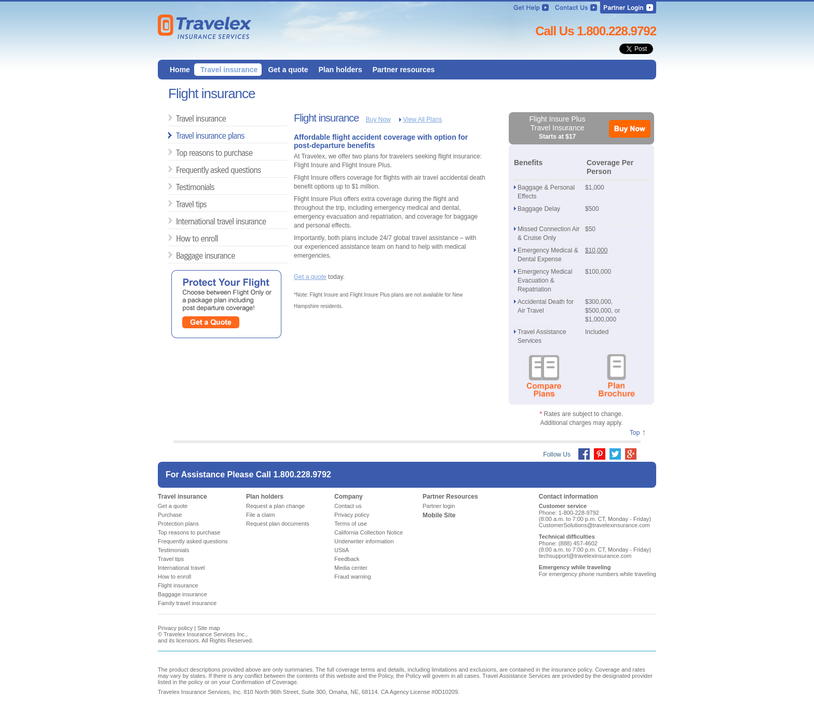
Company (348, 496)
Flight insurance (178, 585)
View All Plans (422, 119)
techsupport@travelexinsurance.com (585, 556)
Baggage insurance (180, 255)
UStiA (341, 550)
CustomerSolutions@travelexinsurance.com (594, 525)
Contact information (568, 496)
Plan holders (264, 496)
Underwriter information (364, 541)
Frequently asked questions (180, 169)
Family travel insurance (187, 603)
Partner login (439, 506)
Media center (351, 568)
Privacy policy (351, 515)
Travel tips (180, 203)
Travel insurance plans (180, 135)
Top (635, 432)
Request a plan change (275, 506)
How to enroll (180, 238)
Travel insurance (180, 118)
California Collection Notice (368, 532)
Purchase (170, 515)
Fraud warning (352, 576)
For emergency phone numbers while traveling (597, 574)
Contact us (348, 506)
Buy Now (378, 119)
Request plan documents (277, 523)
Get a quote (310, 276)
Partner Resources (450, 496)
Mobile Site (439, 515)
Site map (208, 628)
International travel (181, 568)
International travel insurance (180, 221)
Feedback (346, 559)
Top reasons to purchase (180, 152)
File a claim (260, 515)
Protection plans (178, 523)
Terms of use (350, 523)
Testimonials (180, 186)
